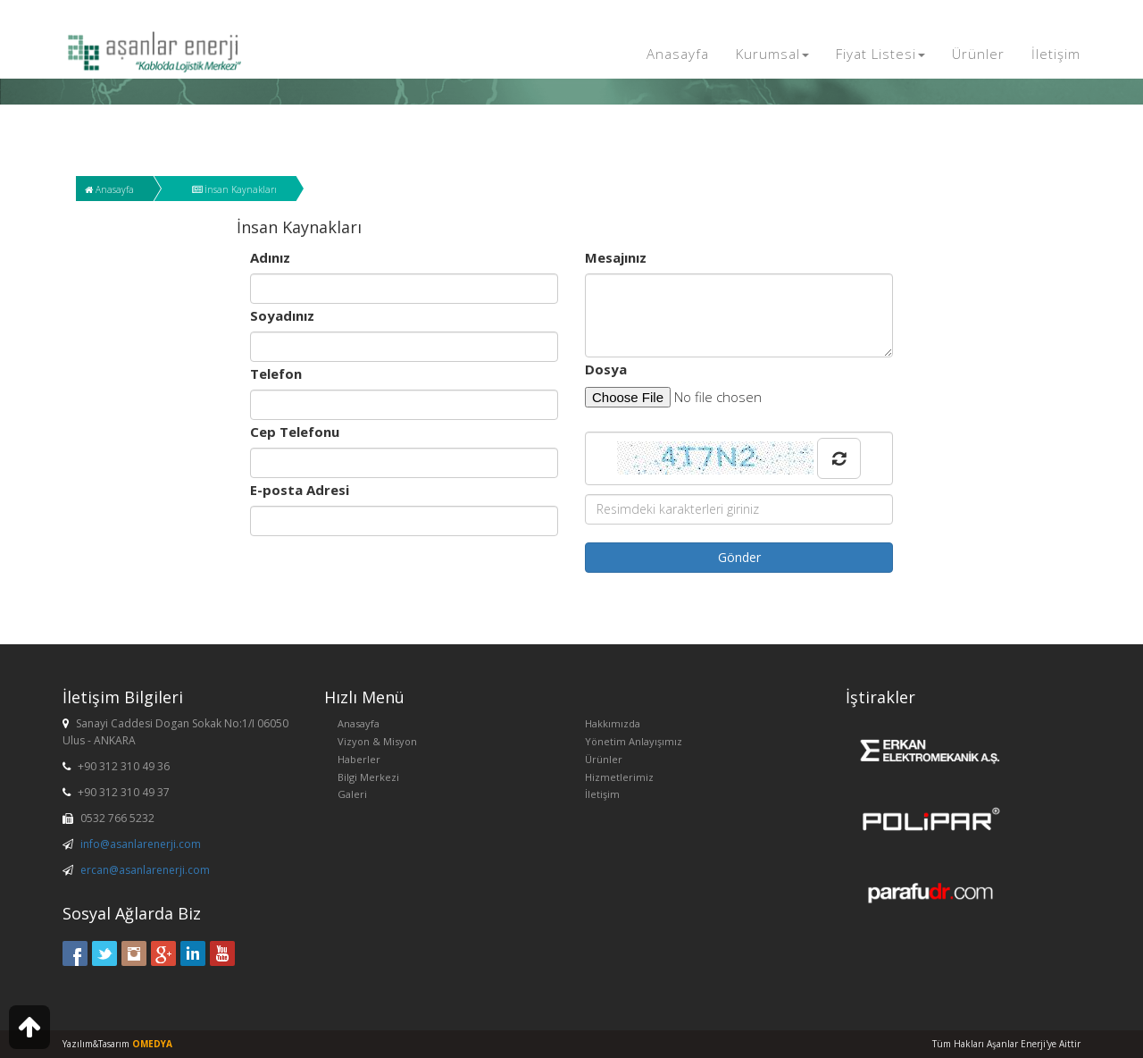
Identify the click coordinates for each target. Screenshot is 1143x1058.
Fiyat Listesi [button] (880, 54)
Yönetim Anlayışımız (633, 741)
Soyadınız (282, 315)
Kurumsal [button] (772, 54)
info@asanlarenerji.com (140, 844)
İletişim (1055, 54)
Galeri (352, 794)
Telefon (276, 373)
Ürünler (978, 54)
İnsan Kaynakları (234, 189)
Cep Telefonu (294, 432)
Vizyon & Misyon (377, 741)
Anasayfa (678, 54)
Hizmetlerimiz (619, 777)
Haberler (359, 759)
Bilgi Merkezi (368, 777)
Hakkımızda (612, 723)
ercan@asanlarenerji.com (145, 869)
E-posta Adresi (299, 490)
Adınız (270, 257)
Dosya (606, 369)
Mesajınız (616, 257)
